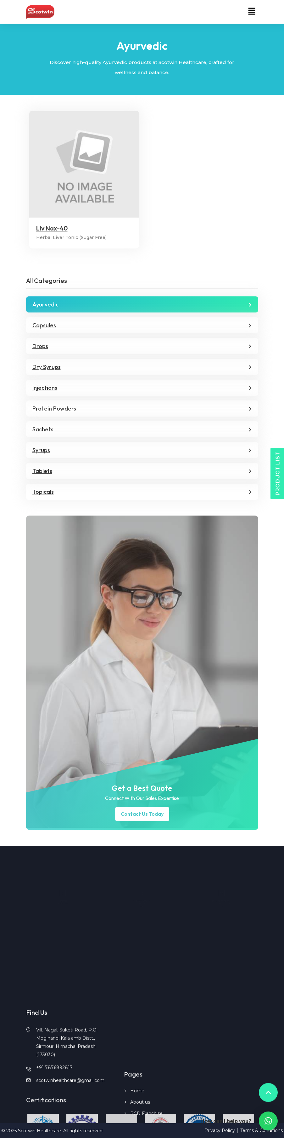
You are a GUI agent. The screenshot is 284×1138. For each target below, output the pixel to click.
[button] (251, 12)
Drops (40, 346)
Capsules (44, 325)
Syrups (41, 450)
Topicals (43, 491)
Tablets (42, 471)
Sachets (42, 429)
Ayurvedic (45, 304)
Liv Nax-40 (52, 228)
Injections (44, 387)
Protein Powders (54, 408)
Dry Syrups (46, 367)
